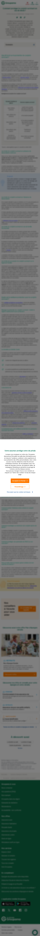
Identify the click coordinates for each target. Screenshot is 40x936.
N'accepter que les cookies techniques (20, 492)
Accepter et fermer (20, 481)
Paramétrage (20, 487)
